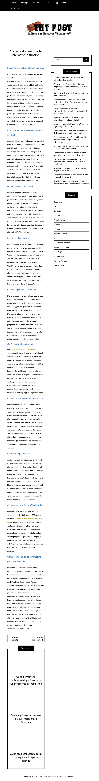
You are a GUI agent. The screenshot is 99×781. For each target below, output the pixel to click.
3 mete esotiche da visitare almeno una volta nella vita (71, 94)
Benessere (36, 3)
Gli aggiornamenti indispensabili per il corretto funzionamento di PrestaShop (26, 680)
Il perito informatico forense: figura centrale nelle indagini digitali (69, 118)
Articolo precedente (13, 638)
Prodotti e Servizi (60, 234)
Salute (47, 3)
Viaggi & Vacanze (60, 3)
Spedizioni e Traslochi (62, 243)
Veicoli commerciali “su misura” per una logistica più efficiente (71, 125)
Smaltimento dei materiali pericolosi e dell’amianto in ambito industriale (70, 131)
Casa (55, 206)
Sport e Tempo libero (62, 247)
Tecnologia (24, 3)
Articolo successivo (37, 638)
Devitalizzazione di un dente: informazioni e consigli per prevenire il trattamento (70, 111)
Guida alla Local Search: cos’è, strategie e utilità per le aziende (26, 757)
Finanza (57, 215)
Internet (57, 224)
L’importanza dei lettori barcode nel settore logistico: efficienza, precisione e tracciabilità (71, 102)
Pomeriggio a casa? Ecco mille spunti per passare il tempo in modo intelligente (70, 139)
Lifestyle (13, 3)
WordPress (71, 776)
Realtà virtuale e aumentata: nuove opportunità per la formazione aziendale (71, 182)
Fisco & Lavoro (59, 220)
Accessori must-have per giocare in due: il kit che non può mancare (71, 147)
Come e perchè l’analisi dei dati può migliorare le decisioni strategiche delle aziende (71, 86)
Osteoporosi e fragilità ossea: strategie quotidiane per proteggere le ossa (71, 154)
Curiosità (57, 211)
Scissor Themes (36, 776)
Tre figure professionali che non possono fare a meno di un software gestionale (69, 161)
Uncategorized (59, 256)
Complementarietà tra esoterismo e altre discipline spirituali (69, 78)
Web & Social (14, 8)
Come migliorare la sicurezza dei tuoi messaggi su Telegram (26, 719)
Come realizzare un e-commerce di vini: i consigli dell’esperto (71, 175)
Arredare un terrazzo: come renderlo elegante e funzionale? (70, 169)
